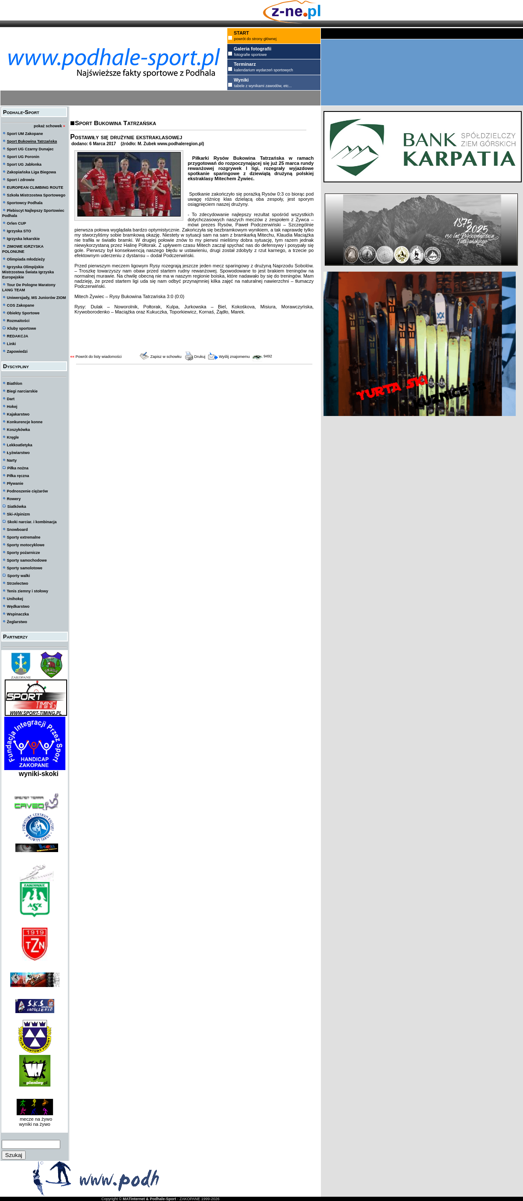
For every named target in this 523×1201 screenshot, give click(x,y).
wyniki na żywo (34, 1124)
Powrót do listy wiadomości (99, 356)
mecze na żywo (34, 1119)
